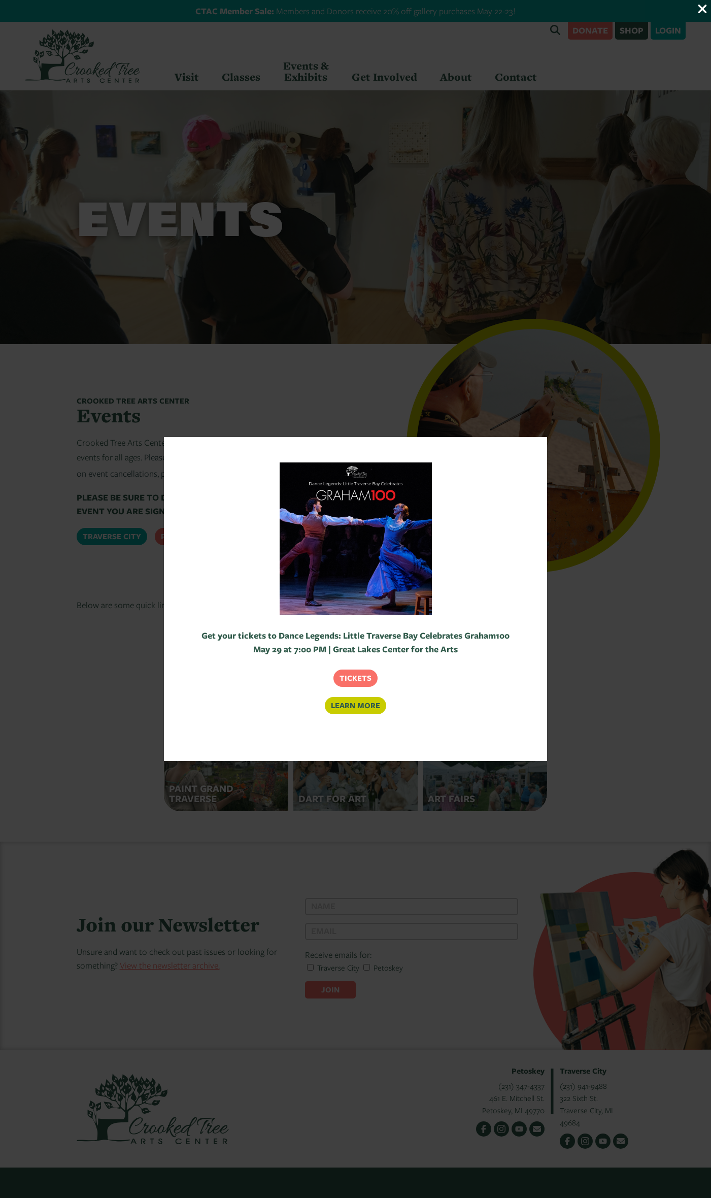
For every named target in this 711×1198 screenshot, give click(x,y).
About (456, 77)
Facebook (483, 1129)
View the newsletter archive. (170, 965)
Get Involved (384, 77)
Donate (590, 30)
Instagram (501, 1129)
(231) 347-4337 (521, 1086)
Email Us (537, 1129)
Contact (516, 77)
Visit (187, 77)
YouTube (519, 1129)
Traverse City (112, 536)
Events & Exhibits (306, 71)
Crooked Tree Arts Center (82, 56)
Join (330, 989)
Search (555, 30)
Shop (632, 30)
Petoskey (181, 536)
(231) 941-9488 (583, 1086)
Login (668, 30)
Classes (241, 77)
